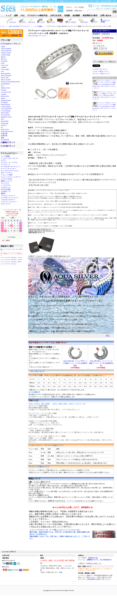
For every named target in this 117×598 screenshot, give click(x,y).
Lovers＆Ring (5, 111)
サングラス (5, 183)
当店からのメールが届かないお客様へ (106, 8)
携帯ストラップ (6, 181)
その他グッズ (5, 191)
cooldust (3, 67)
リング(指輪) (38, 26)
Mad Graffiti (5, 113)
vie (2, 127)
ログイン (69, 7)
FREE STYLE (5, 88)
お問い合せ (78, 11)
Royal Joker (5, 121)
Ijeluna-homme (6, 100)
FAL (2, 86)
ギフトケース (5, 204)
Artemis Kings (5, 55)
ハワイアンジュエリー (9, 202)
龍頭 (2, 138)
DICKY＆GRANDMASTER (10, 82)
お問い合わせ (105, 15)
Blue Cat (4, 59)
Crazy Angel (5, 69)
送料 (16, 15)
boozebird (4, 61)
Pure (2, 119)
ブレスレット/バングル (9, 162)
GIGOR (3, 90)
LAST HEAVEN (6, 109)
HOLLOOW (5, 96)
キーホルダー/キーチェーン (10, 166)
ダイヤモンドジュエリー (9, 198)
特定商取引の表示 (90, 15)
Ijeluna (3, 98)
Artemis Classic (6, 53)
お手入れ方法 (55, 15)
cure (2, 71)
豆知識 (67, 15)
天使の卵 (4, 133)
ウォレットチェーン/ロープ (10, 177)
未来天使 (4, 135)
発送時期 (69, 11)
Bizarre (3, 57)
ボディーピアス (6, 173)
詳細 (60, 572)
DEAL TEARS (5, 80)
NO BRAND (5, 140)
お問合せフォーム (92, 560)
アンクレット (5, 164)
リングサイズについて (99, 69)
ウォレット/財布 (7, 175)
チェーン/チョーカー (8, 169)
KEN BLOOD (5, 104)
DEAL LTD (5, 77)
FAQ (22, 15)
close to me (4, 65)
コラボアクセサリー (8, 200)
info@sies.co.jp (93, 558)
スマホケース (5, 187)
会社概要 (76, 15)
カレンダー (11, 227)
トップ (8, 15)
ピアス (3, 160)
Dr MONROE (5, 84)
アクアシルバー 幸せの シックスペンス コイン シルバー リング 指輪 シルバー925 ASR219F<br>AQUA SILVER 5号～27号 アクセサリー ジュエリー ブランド (104, 106)
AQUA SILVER (6, 51)
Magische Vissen (6, 117)
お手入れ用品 (5, 189)
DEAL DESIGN (6, 75)
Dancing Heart (5, 73)
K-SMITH (4, 102)
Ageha (3, 46)
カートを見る (79, 7)
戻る (108, 336)
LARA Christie (6, 106)
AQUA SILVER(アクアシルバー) (19, 26)
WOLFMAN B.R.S (7, 131)
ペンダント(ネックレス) (9, 158)
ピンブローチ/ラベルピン (10, 171)
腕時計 (3, 193)
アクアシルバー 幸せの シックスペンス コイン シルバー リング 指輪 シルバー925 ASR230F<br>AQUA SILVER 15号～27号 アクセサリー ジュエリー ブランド (104, 84)
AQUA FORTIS (6, 48)
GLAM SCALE (6, 92)
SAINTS (4, 125)
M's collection (5, 115)
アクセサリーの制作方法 (37, 15)
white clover (5, 129)
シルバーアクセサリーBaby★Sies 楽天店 (11, 261)
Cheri (3, 63)
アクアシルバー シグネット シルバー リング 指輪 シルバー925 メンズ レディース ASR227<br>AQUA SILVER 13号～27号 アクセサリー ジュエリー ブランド (104, 95)
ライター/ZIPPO (6, 179)
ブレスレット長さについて (101, 73)
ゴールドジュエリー (8, 195)
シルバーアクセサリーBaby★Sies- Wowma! (11, 257)
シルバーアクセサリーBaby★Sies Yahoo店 (11, 259)
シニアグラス (5, 185)
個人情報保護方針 (106, 560)
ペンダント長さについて (100, 71)
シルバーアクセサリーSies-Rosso (8, 263)
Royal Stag (4, 123)
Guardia (3, 94)
